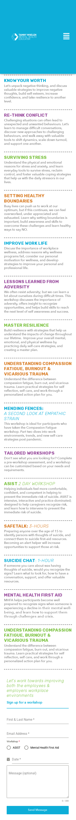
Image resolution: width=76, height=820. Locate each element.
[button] (66, 37)
